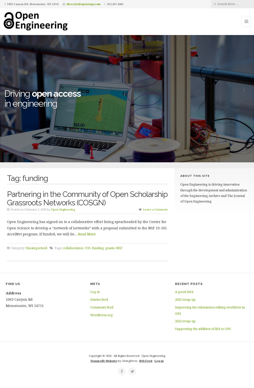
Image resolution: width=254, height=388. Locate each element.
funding (98, 248)
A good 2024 (184, 292)
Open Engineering (63, 209)
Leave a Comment (155, 209)
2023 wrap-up (185, 299)
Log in (95, 292)
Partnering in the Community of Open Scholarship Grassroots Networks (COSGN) (87, 198)
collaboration (73, 248)
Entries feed (99, 299)
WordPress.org (101, 315)
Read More (87, 234)
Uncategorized (36, 248)
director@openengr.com (83, 4)
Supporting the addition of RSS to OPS (203, 329)
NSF (119, 248)
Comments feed (101, 307)
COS (88, 248)
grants (110, 248)
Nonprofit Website (104, 361)
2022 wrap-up (185, 321)
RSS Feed (145, 361)
